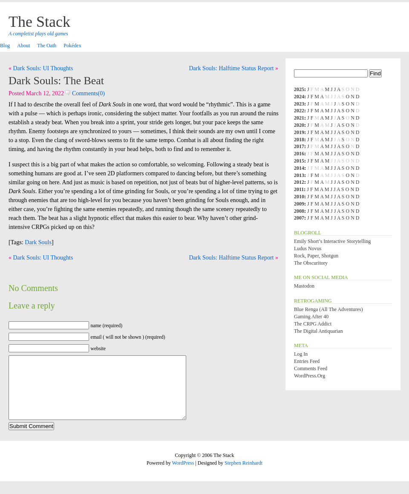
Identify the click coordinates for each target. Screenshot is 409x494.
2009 (299, 204)
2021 (299, 118)
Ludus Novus (307, 248)
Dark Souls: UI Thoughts (43, 68)
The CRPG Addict (312, 324)
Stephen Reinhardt (243, 476)
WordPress (183, 476)
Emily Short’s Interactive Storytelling (332, 241)
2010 (299, 197)
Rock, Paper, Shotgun (316, 256)
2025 (299, 89)
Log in (301, 354)
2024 (299, 97)
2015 (299, 161)
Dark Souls (38, 242)
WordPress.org (309, 376)
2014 (299, 168)
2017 (299, 146)
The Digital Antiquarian (318, 331)
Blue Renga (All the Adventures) (328, 309)
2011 (299, 189)
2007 (299, 218)
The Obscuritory (311, 263)
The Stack (39, 21)
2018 (299, 140)
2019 (299, 132)
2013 (299, 175)
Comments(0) (85, 93)
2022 (299, 111)
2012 (299, 182)
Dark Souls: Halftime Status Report (231, 68)
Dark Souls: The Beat (56, 80)
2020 (299, 125)
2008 (299, 211)
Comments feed (310, 368)
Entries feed (307, 361)
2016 (299, 154)
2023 (299, 104)
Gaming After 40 (311, 317)
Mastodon (304, 286)
